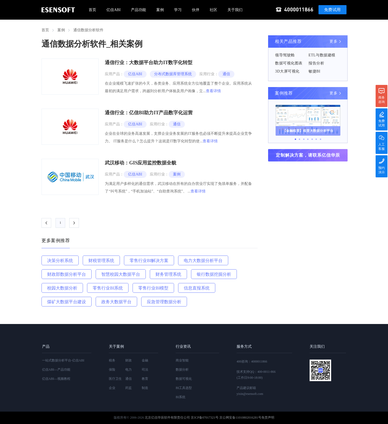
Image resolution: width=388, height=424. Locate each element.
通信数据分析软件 (88, 30)
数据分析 (182, 369)
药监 (128, 388)
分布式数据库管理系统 (173, 74)
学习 (178, 10)
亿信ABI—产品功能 (56, 369)
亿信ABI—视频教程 (56, 379)
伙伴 (195, 10)
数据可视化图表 (289, 63)
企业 (112, 388)
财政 (128, 360)
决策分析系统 (60, 260)
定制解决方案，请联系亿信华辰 (308, 155)
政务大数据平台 (116, 301)
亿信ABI (113, 10)
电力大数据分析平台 (203, 260)
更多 (333, 41)
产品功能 (138, 10)
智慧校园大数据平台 (120, 274)
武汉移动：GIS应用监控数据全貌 (140, 163)
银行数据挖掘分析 (214, 274)
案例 (160, 10)
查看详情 (213, 91)
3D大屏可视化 (287, 71)
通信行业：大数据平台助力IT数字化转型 (148, 62)
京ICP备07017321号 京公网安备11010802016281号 (226, 417)
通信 (226, 74)
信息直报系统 (197, 288)
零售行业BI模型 (153, 288)
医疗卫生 (115, 379)
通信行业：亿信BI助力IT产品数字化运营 (149, 112)
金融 (145, 360)
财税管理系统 (101, 260)
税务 (112, 360)
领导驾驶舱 (285, 55)
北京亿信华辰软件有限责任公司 (167, 417)
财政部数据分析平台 (66, 274)
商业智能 (182, 360)
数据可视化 (184, 379)
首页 (92, 10)
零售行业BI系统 (108, 288)
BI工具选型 (184, 388)
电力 (128, 369)
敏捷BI (314, 71)
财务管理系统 (168, 274)
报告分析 (316, 63)
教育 (145, 379)
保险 (112, 369)
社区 (213, 10)
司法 (145, 369)
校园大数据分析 (62, 288)
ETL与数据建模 (322, 55)
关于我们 (234, 10)
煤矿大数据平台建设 (66, 301)
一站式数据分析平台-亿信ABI (63, 360)
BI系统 (180, 397)
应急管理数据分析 (164, 301)
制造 (145, 388)
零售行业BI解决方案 (149, 260)
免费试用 (332, 10)
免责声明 (267, 417)
